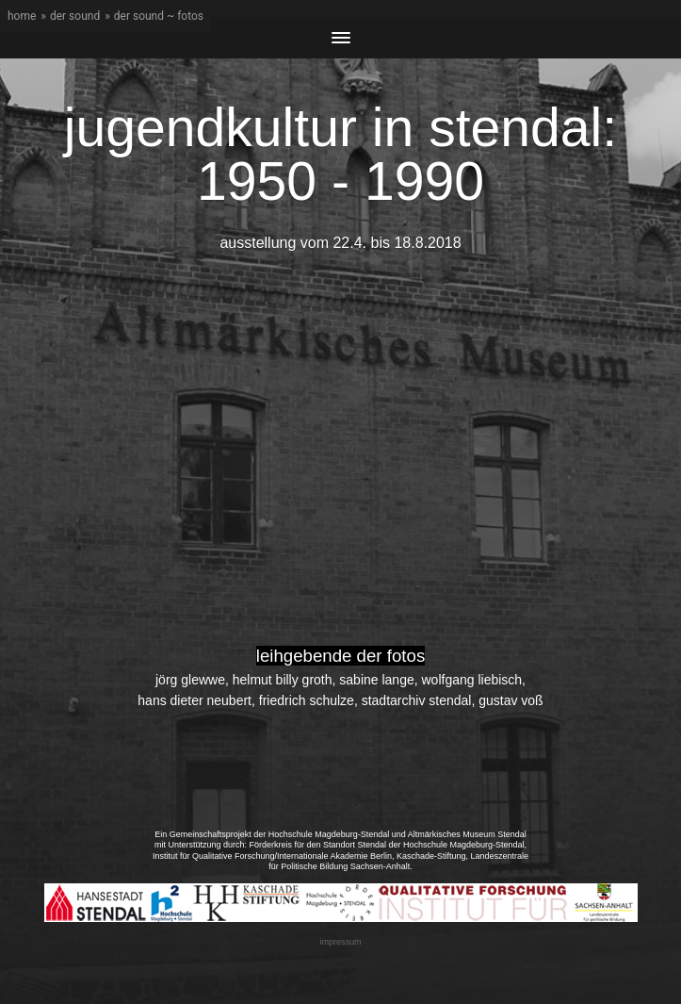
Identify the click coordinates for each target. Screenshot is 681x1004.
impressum (340, 941)
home (22, 16)
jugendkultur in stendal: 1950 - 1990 (340, 154)
